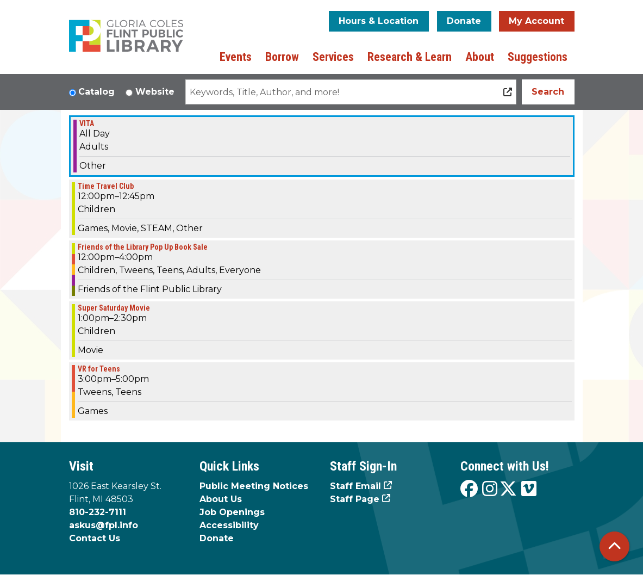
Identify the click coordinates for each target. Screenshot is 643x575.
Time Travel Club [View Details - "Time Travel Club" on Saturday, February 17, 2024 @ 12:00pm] (106, 186)
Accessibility (229, 525)
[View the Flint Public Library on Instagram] (489, 489)
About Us (220, 499)
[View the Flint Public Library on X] (508, 489)
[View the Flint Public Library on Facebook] (469, 489)
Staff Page (354, 499)
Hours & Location (379, 21)
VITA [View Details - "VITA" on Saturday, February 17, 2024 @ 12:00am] (86, 123)
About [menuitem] (479, 57)
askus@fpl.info (103, 525)
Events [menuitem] (236, 57)
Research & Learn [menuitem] (409, 57)
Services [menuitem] (333, 57)
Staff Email (355, 486)
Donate (464, 21)
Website (154, 91)
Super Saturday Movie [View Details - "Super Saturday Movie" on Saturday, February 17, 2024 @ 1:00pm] (114, 308)
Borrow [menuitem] (282, 57)
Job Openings (232, 512)
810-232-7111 (97, 512)
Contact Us (94, 538)
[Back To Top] (614, 546)
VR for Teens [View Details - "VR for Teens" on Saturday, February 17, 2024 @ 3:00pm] (99, 369)
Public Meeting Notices (253, 486)
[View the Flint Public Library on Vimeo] (528, 489)
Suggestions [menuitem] (537, 57)
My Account (536, 21)
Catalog (96, 91)
